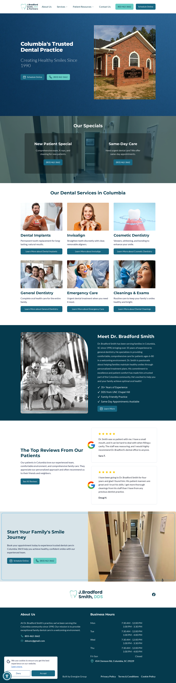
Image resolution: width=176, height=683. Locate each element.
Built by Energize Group (75, 676)
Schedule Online (145, 6)
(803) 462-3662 (58, 77)
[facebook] (154, 594)
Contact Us (105, 6)
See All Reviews (30, 481)
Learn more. (16, 666)
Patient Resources (83, 6)
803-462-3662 (124, 6)
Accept (43, 673)
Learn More (107, 408)
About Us (47, 6)
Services (62, 6)
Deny (18, 673)
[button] (7, 676)
